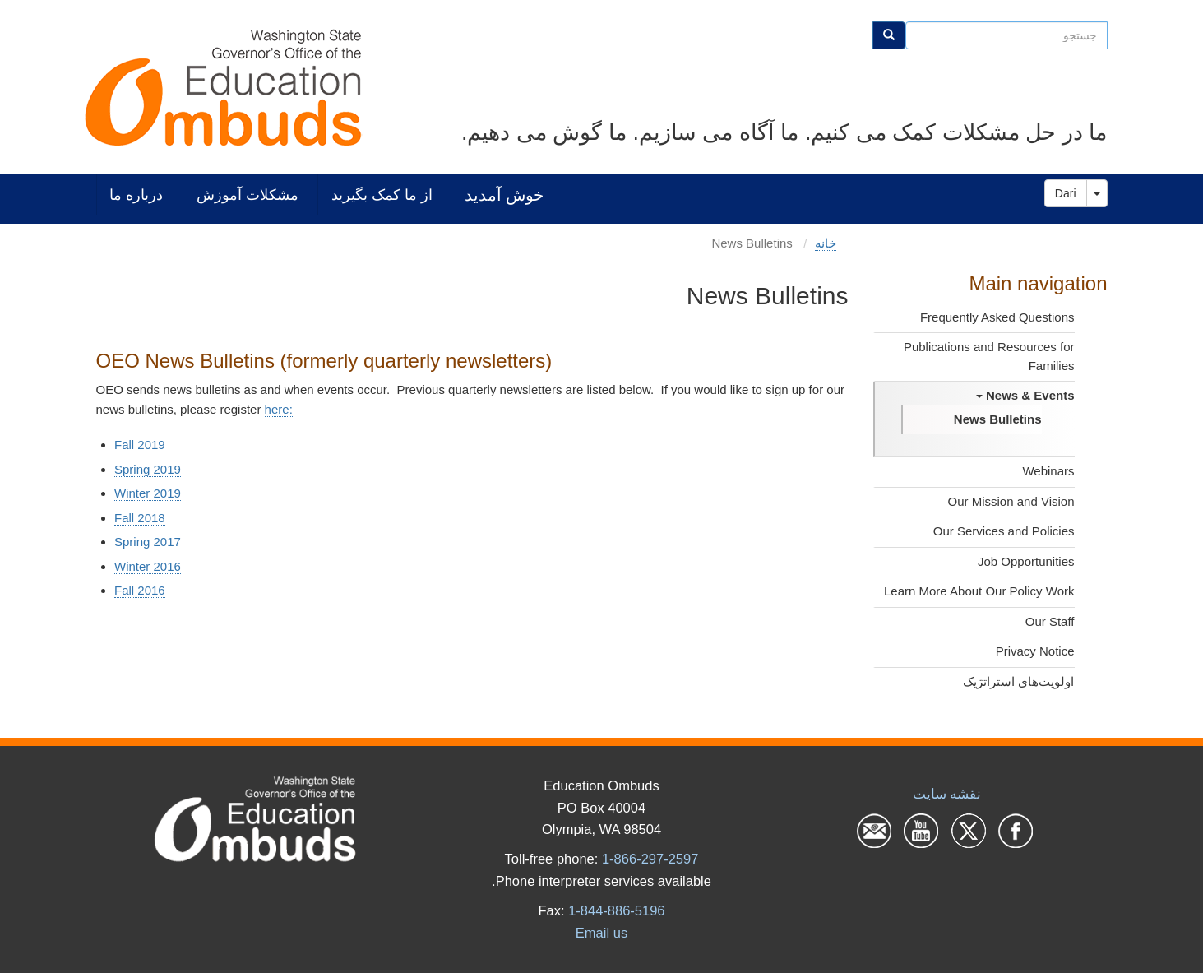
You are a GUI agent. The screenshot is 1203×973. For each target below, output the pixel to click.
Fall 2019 (139, 445)
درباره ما (136, 194)
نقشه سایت (947, 793)
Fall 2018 (139, 518)
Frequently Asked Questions (997, 317)
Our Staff (1050, 621)
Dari (1065, 193)
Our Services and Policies (1004, 531)
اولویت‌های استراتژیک (1018, 681)
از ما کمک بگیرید (382, 194)
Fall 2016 (139, 590)
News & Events (1025, 395)
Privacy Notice (1035, 651)
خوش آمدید (504, 194)
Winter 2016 (147, 566)
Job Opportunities (1026, 561)
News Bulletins (998, 419)
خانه (825, 243)
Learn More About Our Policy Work (979, 591)
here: (279, 409)
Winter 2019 (147, 493)
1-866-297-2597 (650, 858)
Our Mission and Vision (1011, 501)
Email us (601, 932)
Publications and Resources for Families (989, 356)
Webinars (1048, 471)
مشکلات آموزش (247, 194)
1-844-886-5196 (616, 910)
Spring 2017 (147, 542)
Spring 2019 (147, 469)
